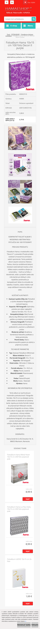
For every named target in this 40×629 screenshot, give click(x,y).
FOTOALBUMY (15, 34)
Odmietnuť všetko (24, 624)
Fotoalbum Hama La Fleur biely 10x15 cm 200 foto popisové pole (19, 509)
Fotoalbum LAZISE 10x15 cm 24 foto (19, 560)
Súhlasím (34, 624)
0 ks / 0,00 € (31, 2)
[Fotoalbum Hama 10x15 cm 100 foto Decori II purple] (20, 61)
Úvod (8, 34)
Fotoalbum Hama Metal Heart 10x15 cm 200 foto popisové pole (18, 457)
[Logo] (18, 10)
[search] (34, 19)
